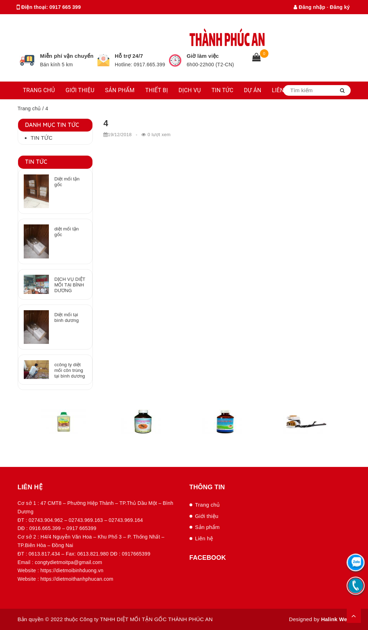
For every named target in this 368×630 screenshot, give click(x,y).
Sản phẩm (207, 527)
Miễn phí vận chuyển (67, 56)
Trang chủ (29, 108)
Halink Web (335, 619)
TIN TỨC (222, 90)
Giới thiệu (207, 516)
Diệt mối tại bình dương (66, 317)
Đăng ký (340, 7)
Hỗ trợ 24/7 (129, 56)
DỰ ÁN (252, 90)
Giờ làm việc (203, 56)
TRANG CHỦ (39, 90)
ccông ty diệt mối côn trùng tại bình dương (69, 370)
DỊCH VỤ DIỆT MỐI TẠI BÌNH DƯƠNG (69, 285)
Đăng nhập (309, 7)
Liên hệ (204, 538)
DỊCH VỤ (190, 90)
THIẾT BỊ (156, 90)
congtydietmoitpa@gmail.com (85, 21)
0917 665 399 (65, 7)
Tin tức (42, 138)
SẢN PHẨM (120, 90)
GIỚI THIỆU (80, 90)
